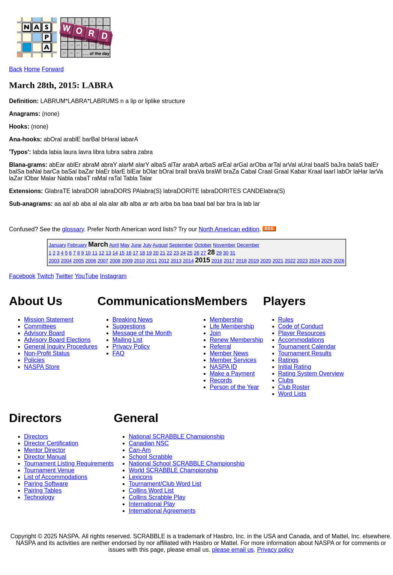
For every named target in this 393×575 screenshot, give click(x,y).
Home (32, 69)
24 (183, 253)
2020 (265, 261)
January (57, 245)
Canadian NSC (149, 443)
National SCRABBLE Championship (176, 436)
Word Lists (292, 394)
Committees (40, 326)
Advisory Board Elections (57, 340)
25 (189, 253)
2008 (115, 261)
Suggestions (129, 326)
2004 (66, 261)
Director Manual (45, 457)
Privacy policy (275, 550)
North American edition (229, 229)
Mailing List (127, 340)
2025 (326, 261)
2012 (164, 261)
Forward (53, 69)
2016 (217, 261)
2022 (290, 261)
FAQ (118, 353)
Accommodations (301, 340)
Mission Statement (49, 319)
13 (108, 253)
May (125, 245)
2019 (253, 261)
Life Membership (232, 326)
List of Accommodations (55, 477)
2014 (188, 261)
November (224, 245)
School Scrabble (150, 457)
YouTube (86, 276)
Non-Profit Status (47, 353)
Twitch (45, 276)
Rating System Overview (311, 373)
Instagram (113, 276)
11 (95, 253)
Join (215, 333)
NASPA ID (223, 367)
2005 (78, 261)
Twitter (64, 276)
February (77, 245)
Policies (34, 360)
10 (87, 253)
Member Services (233, 360)
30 (225, 253)
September (181, 245)
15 (121, 253)
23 (176, 253)
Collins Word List (151, 490)
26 (196, 253)
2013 (176, 261)
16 (128, 253)
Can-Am (140, 450)
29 (219, 253)
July (147, 245)
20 (155, 253)
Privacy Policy (131, 346)
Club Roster (294, 387)
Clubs (286, 380)
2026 (338, 261)
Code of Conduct (300, 326)
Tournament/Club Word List (165, 484)
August (160, 245)
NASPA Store (42, 367)
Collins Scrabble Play (157, 497)
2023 (302, 261)
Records (221, 380)
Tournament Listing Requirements (69, 463)
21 (162, 253)
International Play (152, 504)
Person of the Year (234, 387)
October (203, 245)
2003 (54, 261)
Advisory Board (44, 333)
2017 (229, 261)
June (136, 245)
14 (115, 253)
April (114, 245)
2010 (139, 261)
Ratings (288, 360)
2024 (314, 261)
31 (232, 253)
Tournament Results (305, 353)
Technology (39, 497)
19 (149, 253)
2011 (151, 261)
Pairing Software (46, 484)
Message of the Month (142, 333)
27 (203, 253)
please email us (233, 550)
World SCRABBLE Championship (173, 470)
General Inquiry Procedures (61, 346)
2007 (103, 261)
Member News (229, 353)
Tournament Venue (49, 470)
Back (15, 69)
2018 (241, 261)
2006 (90, 261)
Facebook (22, 276)
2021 (278, 261)
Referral (220, 346)
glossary (73, 229)
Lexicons (140, 477)
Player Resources (302, 333)
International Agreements (162, 511)
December (248, 245)
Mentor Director (44, 450)
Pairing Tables (43, 490)
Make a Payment (232, 373)
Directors (36, 436)
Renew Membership (236, 340)
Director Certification (51, 443)
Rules (286, 319)
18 (142, 253)
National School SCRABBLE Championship (186, 463)
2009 (127, 261)
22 (169, 253)
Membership (226, 319)
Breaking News (132, 319)
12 (101, 253)
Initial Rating (294, 367)
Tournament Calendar (307, 346)
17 (135, 253)
